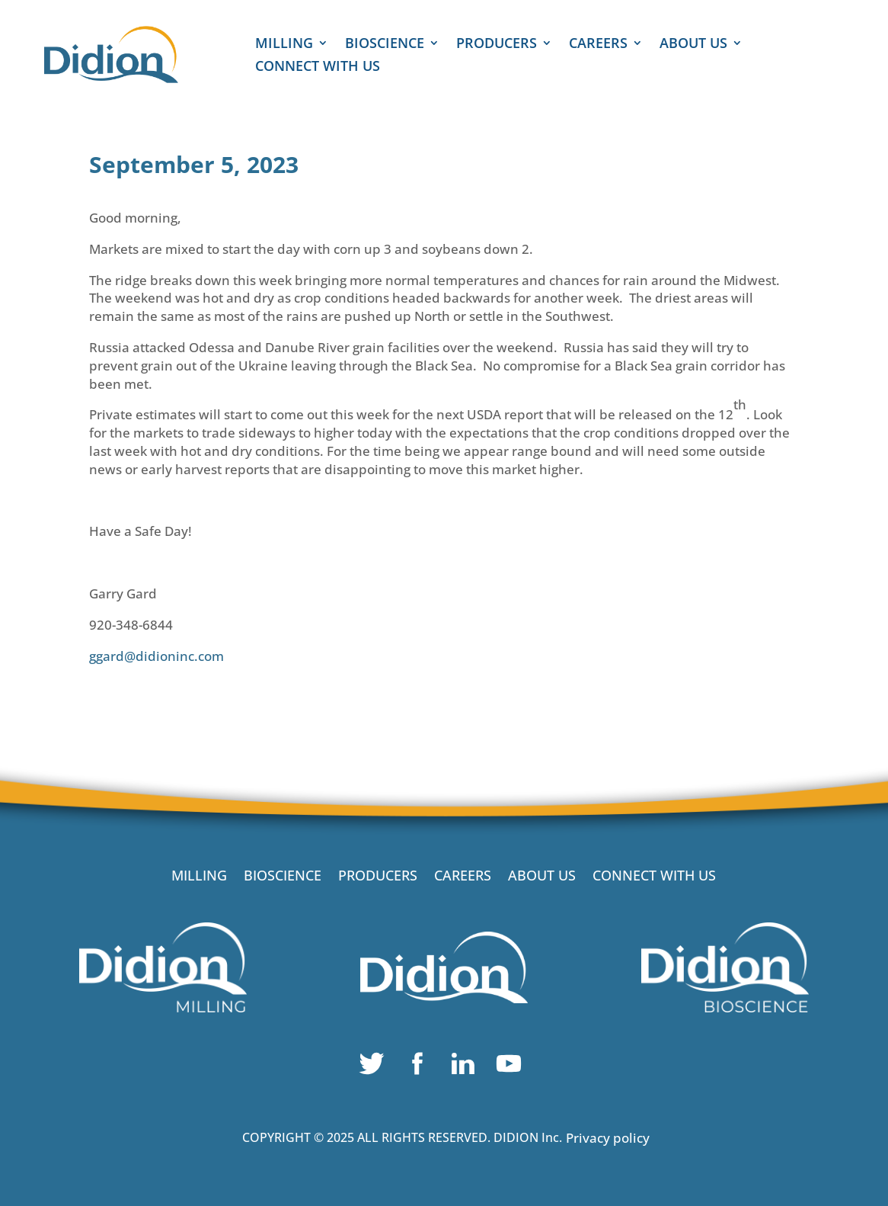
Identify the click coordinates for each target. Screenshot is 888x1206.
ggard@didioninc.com (156, 656)
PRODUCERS (496, 44)
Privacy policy (608, 1138)
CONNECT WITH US (317, 67)
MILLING (284, 44)
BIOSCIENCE (384, 44)
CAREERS (598, 44)
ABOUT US (693, 44)
